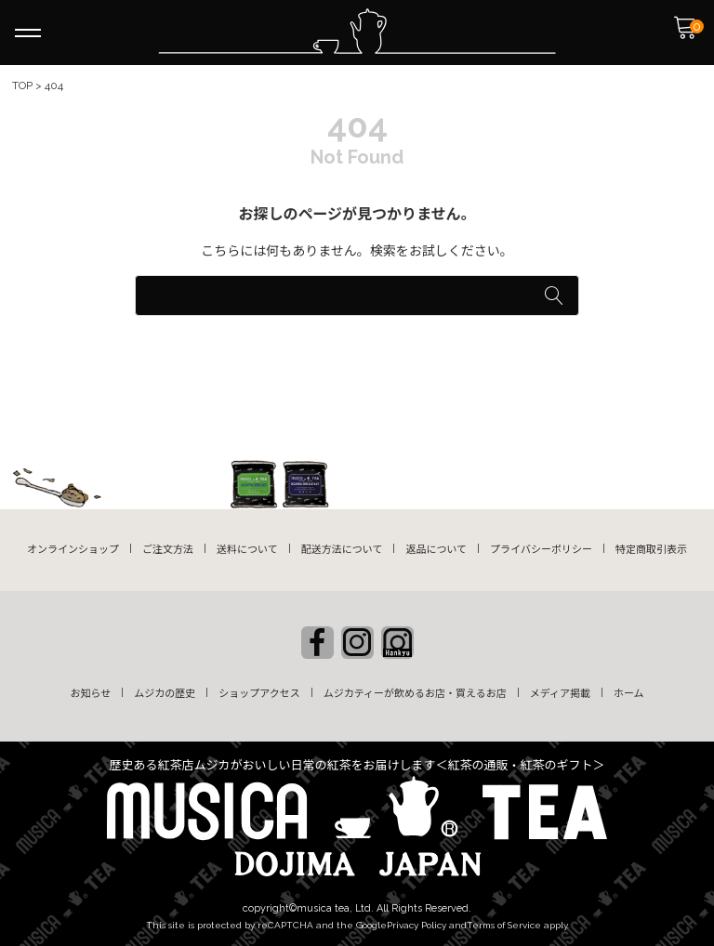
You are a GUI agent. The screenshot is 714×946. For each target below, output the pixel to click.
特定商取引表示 (651, 550)
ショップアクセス (258, 694)
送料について (247, 550)
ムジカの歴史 (164, 694)
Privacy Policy (416, 925)
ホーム (629, 694)
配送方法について (342, 550)
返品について (436, 550)
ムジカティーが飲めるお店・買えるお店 (415, 694)
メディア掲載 (560, 694)
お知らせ (90, 694)
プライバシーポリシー (541, 550)
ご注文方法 (167, 550)
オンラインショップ (73, 550)
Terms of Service (504, 925)
